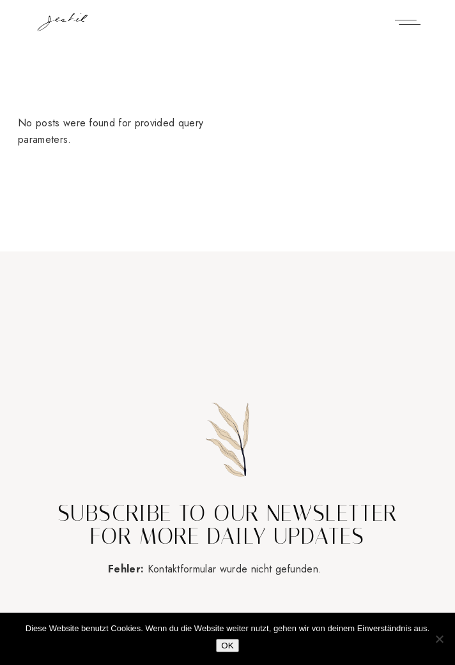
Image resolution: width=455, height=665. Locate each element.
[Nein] (439, 638)
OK (227, 645)
